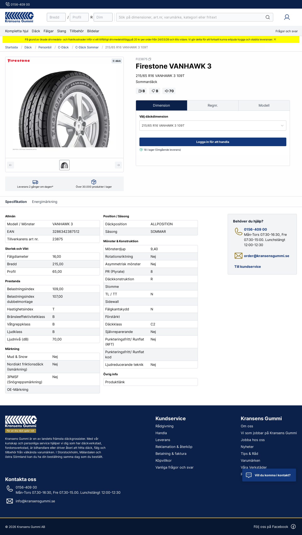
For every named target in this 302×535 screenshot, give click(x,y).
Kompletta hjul (16, 31)
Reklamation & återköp (174, 446)
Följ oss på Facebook (275, 526)
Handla (161, 433)
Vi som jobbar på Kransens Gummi (269, 433)
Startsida (11, 47)
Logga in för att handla (212, 142)
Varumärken (250, 460)
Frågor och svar (287, 31)
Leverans (163, 439)
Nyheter (247, 446)
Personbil (44, 47)
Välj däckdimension (153, 116)
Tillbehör (77, 31)
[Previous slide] (10, 165)
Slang (61, 31)
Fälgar (49, 31)
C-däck (63, 47)
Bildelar (93, 31)
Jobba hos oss (253, 439)
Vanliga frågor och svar (175, 467)
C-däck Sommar (87, 47)
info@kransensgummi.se (35, 501)
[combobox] (142, 125)
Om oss (247, 426)
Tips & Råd (249, 453)
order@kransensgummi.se (266, 255)
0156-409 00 (17, 4)
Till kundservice (247, 266)
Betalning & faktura (171, 453)
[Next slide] (118, 165)
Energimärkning (44, 201)
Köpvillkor (164, 460)
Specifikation (16, 201)
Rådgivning (165, 426)
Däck (36, 31)
